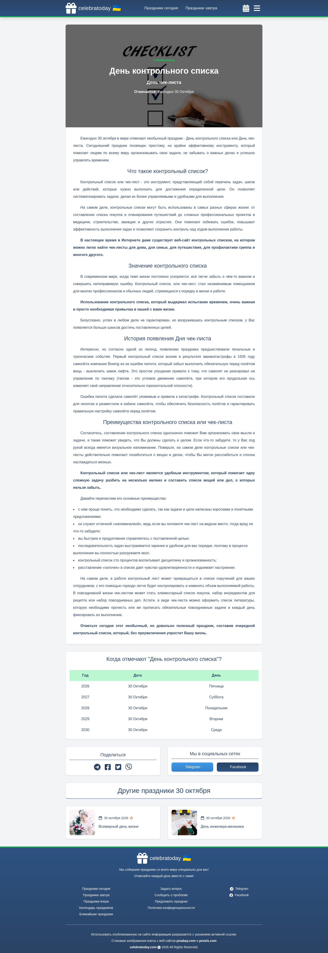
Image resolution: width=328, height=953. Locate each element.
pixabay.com (186, 941)
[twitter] (118, 767)
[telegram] (97, 767)
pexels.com (207, 941)
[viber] (128, 767)
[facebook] (107, 767)
